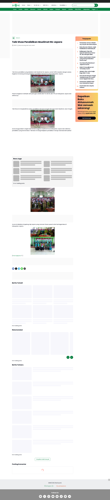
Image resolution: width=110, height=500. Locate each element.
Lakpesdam (86, 9)
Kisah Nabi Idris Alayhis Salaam (87, 86)
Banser (64, 9)
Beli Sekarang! (86, 118)
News (29, 5)
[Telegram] (19, 268)
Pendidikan (63, 5)
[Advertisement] (55, 23)
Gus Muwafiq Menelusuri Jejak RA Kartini (87, 63)
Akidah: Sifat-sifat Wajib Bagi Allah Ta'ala (87, 72)
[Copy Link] (25, 268)
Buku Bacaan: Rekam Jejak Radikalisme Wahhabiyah (88, 48)
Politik (20, 9)
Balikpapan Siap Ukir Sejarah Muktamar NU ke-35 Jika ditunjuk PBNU (87, 53)
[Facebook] (13, 268)
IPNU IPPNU (78, 9)
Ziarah (39, 9)
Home (23, 5)
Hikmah (45, 9)
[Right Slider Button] (96, 9)
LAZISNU (70, 9)
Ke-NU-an (37, 5)
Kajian (51, 9)
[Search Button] (96, 5)
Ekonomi (32, 9)
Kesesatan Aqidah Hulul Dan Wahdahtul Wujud (87, 82)
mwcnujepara (17, 256)
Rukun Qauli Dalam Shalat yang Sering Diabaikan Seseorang (87, 58)
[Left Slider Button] (68, 357)
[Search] (83, 5)
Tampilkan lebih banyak (42, 459)
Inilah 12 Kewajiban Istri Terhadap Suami (87, 68)
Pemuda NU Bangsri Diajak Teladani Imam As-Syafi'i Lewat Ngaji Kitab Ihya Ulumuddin (88, 77)
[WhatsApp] (22, 268)
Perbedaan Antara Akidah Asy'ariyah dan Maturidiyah (88, 43)
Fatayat (57, 9)
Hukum (26, 9)
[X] (16, 268)
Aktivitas (54, 5)
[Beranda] (13, 37)
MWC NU (46, 5)
